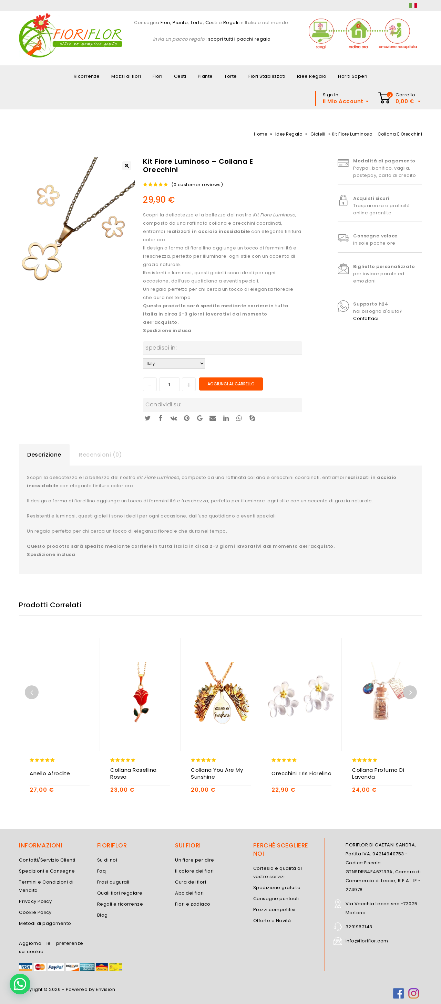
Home (260, 134)
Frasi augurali (113, 882)
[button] (20, 984)
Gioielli (318, 134)
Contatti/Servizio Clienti (47, 860)
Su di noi (107, 860)
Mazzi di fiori (126, 76)
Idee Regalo (312, 76)
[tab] (44, 455)
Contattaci (365, 318)
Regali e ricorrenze (120, 904)
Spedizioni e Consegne (47, 871)
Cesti (211, 22)
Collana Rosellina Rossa (133, 773)
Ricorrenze (87, 76)
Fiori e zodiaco (193, 904)
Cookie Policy (35, 912)
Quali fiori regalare (120, 893)
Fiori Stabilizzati (266, 76)
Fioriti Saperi (353, 76)
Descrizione (44, 455)
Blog (102, 915)
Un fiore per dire (194, 860)
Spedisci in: (161, 348)
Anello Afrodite (50, 773)
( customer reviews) (197, 184)
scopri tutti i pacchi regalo (239, 39)
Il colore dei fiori (194, 871)
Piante (180, 22)
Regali (230, 22)
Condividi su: (163, 404)
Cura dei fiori (190, 882)
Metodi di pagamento (45, 923)
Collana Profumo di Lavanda (378, 773)
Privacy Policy (35, 901)
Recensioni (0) (100, 455)
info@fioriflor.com (367, 941)
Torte (196, 22)
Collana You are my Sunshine (217, 773)
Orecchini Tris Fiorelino (301, 773)
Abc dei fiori (189, 893)
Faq (101, 871)
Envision (105, 989)
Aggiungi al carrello (231, 384)
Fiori (164, 22)
